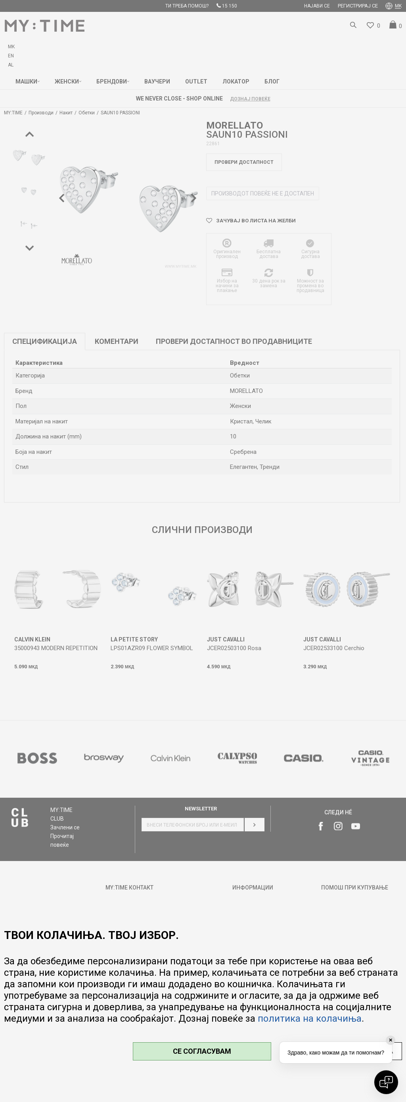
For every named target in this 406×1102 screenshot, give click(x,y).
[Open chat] (386, 1082)
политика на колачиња (310, 1018)
